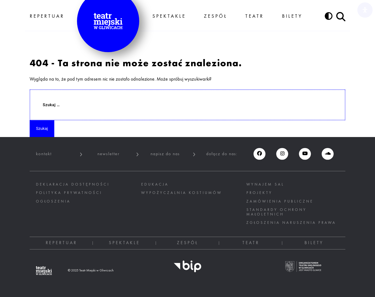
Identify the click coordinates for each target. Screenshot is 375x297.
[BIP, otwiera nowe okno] (187, 269)
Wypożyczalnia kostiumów (181, 193)
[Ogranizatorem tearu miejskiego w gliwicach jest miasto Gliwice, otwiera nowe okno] (303, 269)
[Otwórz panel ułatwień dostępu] (365, 10)
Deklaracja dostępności (73, 185)
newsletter (108, 154)
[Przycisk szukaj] (340, 16)
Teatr (254, 16)
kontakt (44, 154)
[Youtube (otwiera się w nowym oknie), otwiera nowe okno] (305, 154)
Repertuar (47, 16)
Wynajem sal (265, 185)
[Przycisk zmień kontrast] (328, 16)
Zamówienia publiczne (279, 202)
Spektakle (169, 16)
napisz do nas (165, 154)
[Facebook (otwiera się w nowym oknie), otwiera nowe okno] (259, 154)
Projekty (259, 193)
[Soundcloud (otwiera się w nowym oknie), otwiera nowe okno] (327, 154)
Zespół (215, 16)
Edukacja (155, 185)
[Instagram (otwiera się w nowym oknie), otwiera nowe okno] (282, 154)
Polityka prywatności (69, 193)
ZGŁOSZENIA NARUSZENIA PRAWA (291, 223)
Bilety (292, 16)
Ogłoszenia (53, 202)
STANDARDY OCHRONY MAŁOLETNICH (276, 212)
